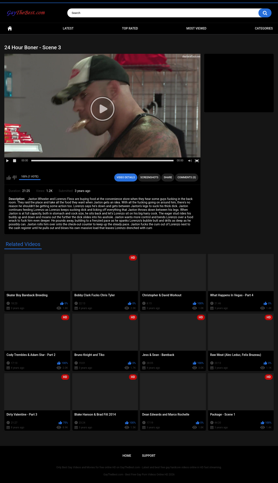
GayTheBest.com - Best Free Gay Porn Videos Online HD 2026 (139, 474)
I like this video (9, 177)
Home (9, 28)
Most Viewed (196, 28)
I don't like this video (14, 177)
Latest (68, 28)
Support (149, 455)
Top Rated (130, 28)
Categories (264, 28)
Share (168, 177)
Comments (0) (186, 177)
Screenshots (149, 177)
